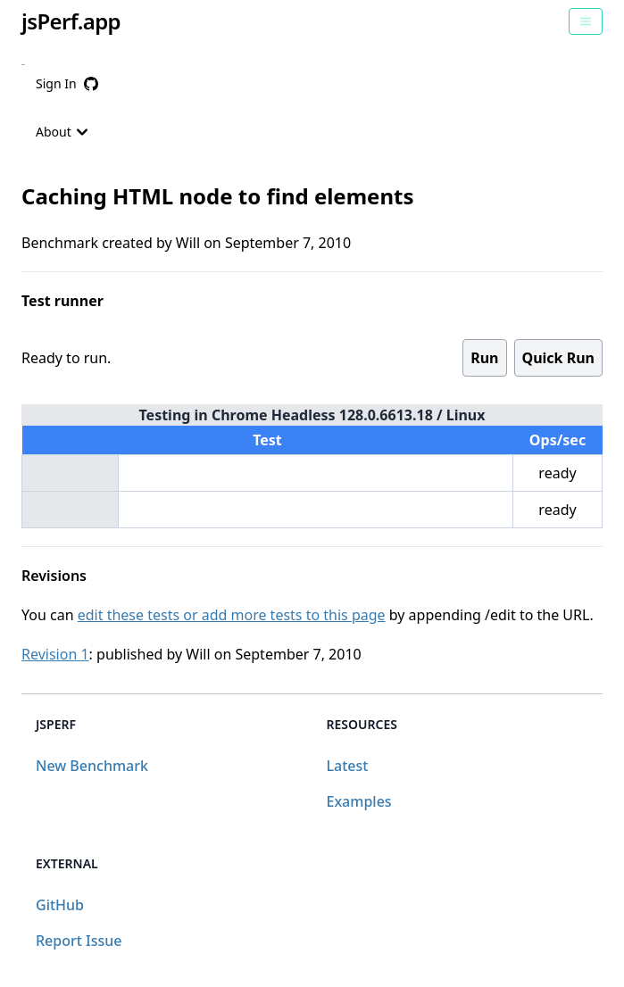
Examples (359, 801)
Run (484, 358)
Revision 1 (55, 654)
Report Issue (78, 940)
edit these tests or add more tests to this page (232, 615)
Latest (348, 766)
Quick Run (558, 358)
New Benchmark (92, 766)
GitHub (60, 905)
